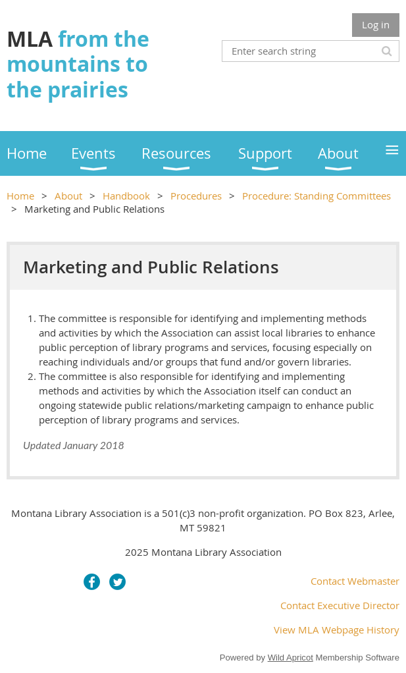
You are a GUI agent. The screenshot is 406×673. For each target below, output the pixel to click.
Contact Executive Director (339, 605)
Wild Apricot (290, 657)
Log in (376, 24)
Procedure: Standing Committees (316, 195)
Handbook (126, 195)
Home (20, 195)
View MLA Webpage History (336, 629)
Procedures (196, 195)
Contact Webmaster (355, 580)
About (68, 195)
